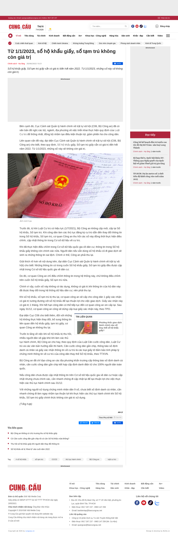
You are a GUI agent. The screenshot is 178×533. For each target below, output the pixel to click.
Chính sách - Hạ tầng (16, 64)
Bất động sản (69, 36)
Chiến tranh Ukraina (60, 43)
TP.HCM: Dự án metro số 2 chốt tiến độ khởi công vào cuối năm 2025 (148, 176)
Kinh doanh (54, 36)
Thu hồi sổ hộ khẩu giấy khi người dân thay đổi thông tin (35, 444)
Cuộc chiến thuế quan (24, 43)
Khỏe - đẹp (138, 36)
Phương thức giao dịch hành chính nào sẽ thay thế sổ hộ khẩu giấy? (110, 326)
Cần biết (150, 36)
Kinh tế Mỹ (42, 43)
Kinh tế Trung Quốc (153, 43)
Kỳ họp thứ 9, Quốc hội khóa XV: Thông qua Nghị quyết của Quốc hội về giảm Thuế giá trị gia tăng (149, 161)
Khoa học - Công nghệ (95, 36)
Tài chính (41, 36)
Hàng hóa (113, 36)
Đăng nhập (162, 26)
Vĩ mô (18, 36)
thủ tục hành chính (73, 459)
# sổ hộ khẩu (21, 459)
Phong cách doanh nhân (130, 43)
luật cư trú (112, 459)
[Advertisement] (65, 99)
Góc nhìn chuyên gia (107, 43)
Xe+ (80, 36)
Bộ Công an (94, 459)
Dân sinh (126, 36)
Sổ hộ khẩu (63, 144)
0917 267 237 (52, 18)
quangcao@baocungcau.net (31, 18)
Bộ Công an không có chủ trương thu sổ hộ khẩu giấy (34, 433)
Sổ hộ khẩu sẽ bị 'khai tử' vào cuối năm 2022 (30, 449)
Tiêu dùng (29, 36)
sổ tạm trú (39, 459)
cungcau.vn (29, 531)
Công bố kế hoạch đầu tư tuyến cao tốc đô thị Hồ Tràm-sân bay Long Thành (150, 145)
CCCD (54, 459)
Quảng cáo (12, 18)
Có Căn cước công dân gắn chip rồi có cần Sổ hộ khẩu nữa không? (40, 438)
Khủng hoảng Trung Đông (83, 43)
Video (160, 36)
